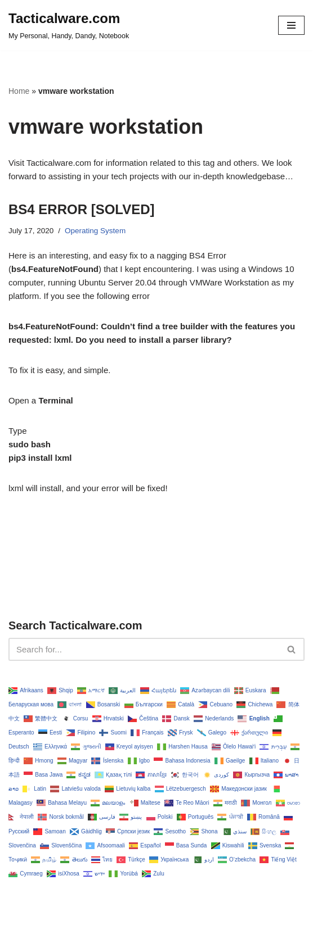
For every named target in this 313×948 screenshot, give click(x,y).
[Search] (143, 649)
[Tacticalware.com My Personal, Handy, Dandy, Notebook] (68, 25)
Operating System (95, 230)
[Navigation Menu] (291, 25)
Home (18, 91)
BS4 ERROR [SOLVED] (81, 209)
